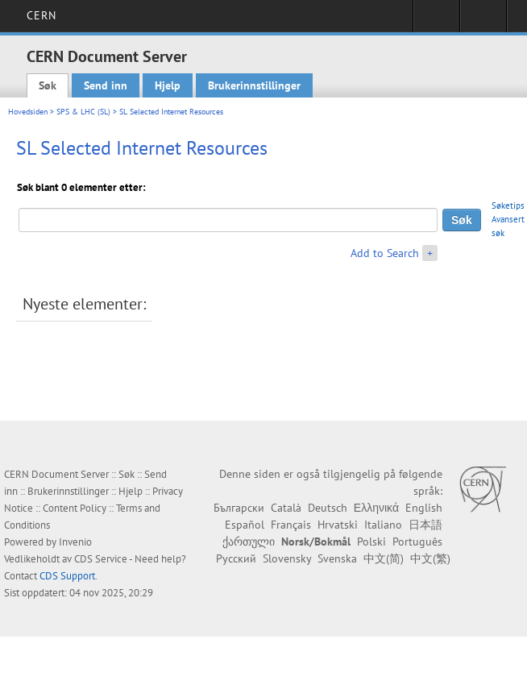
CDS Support (67, 576)
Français (291, 524)
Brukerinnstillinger (254, 85)
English (423, 507)
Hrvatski (337, 524)
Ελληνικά (376, 507)
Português (417, 541)
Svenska (337, 558)
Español (244, 524)
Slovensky (287, 558)
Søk (47, 85)
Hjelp (168, 85)
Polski (371, 541)
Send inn (105, 85)
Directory (483, 21)
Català (286, 507)
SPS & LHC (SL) (83, 111)
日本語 (425, 524)
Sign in (436, 21)
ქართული (248, 541)
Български (239, 507)
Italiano (383, 524)
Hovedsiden (28, 111)
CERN (41, 15)
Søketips (508, 205)
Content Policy (74, 508)
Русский (236, 558)
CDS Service (100, 559)
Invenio (75, 542)
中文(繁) (430, 558)
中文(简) (383, 558)
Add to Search (385, 253)
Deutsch (327, 507)
